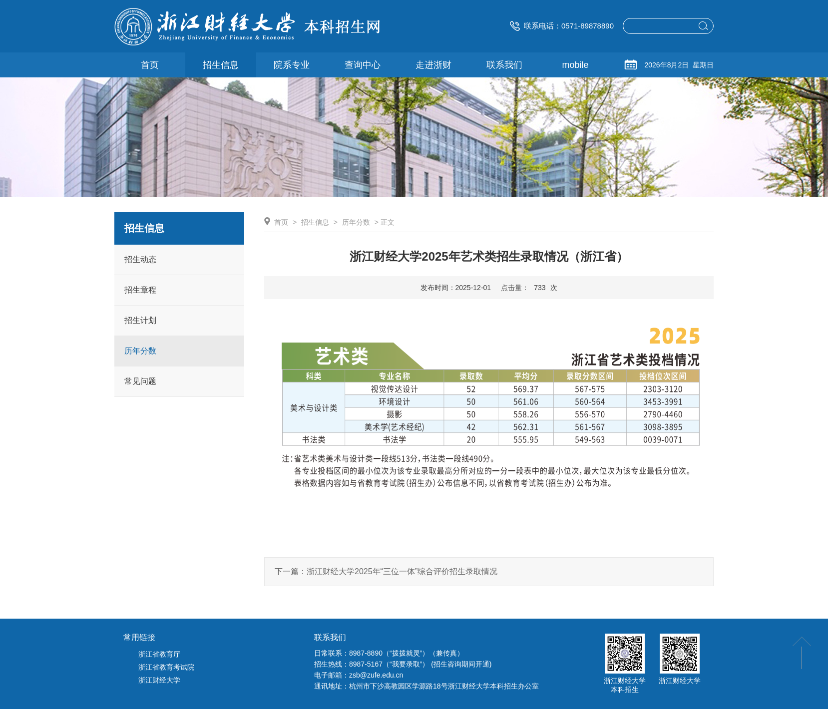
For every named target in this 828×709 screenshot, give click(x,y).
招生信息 (315, 222)
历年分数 (140, 351)
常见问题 (140, 381)
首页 (281, 222)
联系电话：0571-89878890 (562, 25)
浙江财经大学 (159, 680)
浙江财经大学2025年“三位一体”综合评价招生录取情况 (402, 571)
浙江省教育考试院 (166, 667)
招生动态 (140, 259)
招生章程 (140, 290)
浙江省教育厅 (159, 654)
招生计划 (140, 320)
